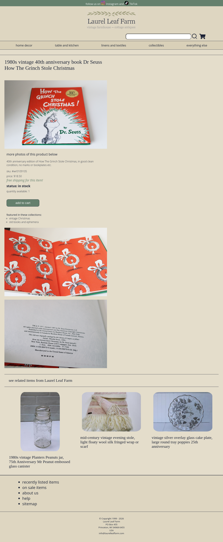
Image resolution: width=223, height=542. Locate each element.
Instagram (112, 4)
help (26, 498)
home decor (24, 45)
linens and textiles (113, 45)
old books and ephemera (24, 222)
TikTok (133, 4)
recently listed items (40, 482)
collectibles (156, 45)
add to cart (22, 203)
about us (30, 493)
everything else (196, 45)
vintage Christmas (19, 218)
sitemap (29, 503)
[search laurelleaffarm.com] (195, 36)
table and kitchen (67, 45)
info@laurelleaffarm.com (111, 533)
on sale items (34, 487)
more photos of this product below (32, 154)
